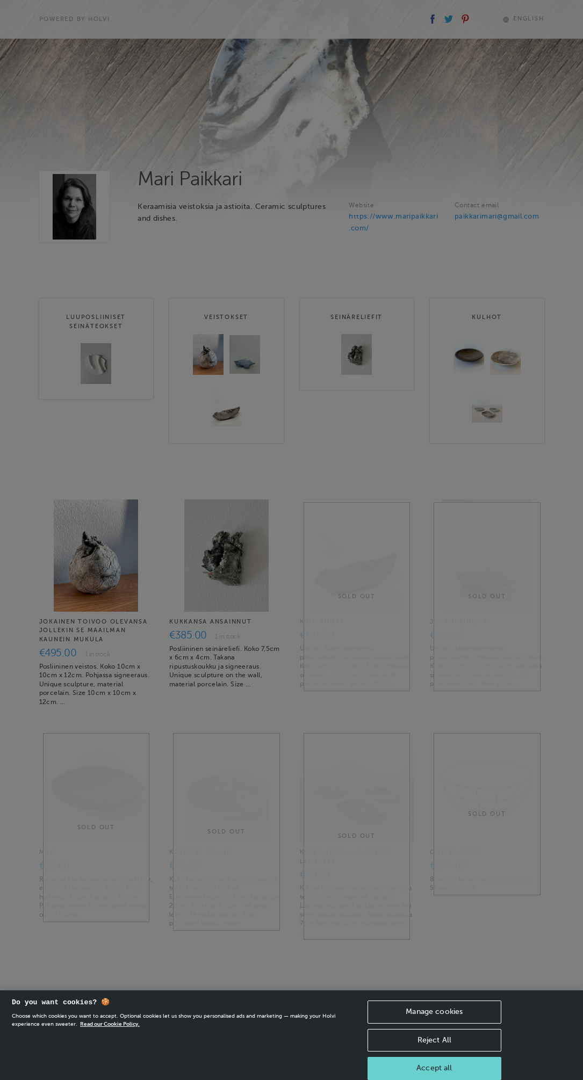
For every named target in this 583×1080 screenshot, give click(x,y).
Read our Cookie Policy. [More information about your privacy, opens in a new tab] (110, 1031)
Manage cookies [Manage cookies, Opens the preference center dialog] (434, 1019)
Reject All (434, 1047)
